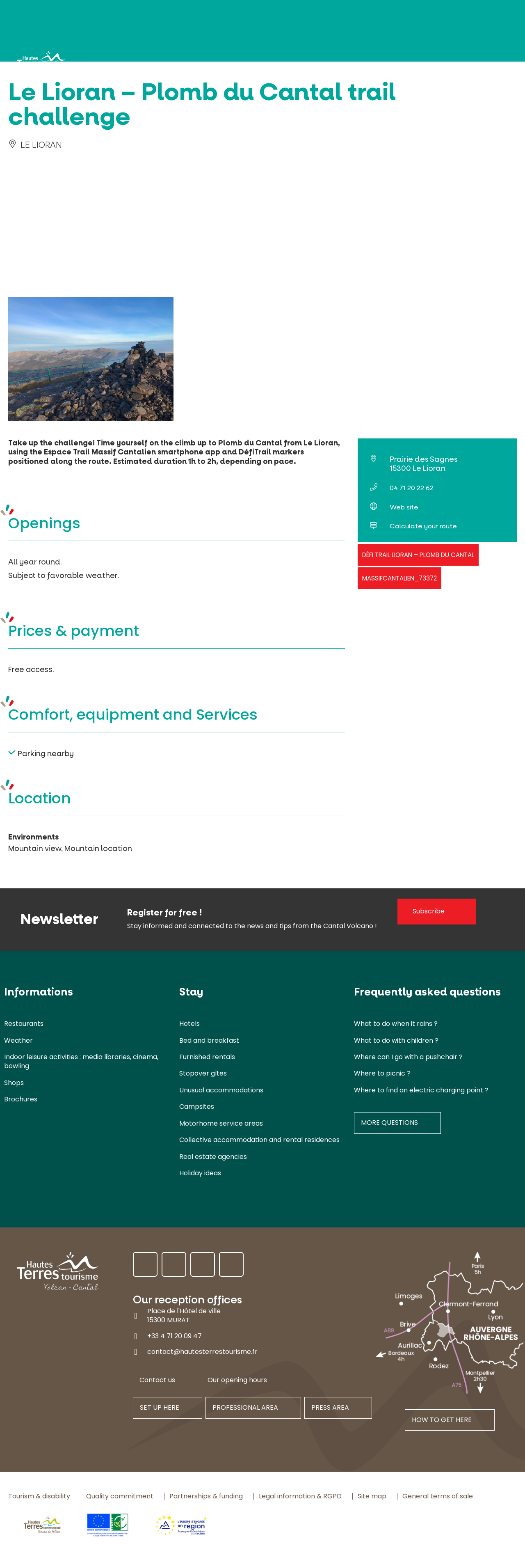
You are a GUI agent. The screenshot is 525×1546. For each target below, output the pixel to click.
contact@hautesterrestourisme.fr (202, 1351)
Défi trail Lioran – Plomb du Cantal (418, 555)
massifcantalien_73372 (399, 578)
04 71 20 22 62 (412, 488)
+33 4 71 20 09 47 (174, 1336)
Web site (404, 507)
